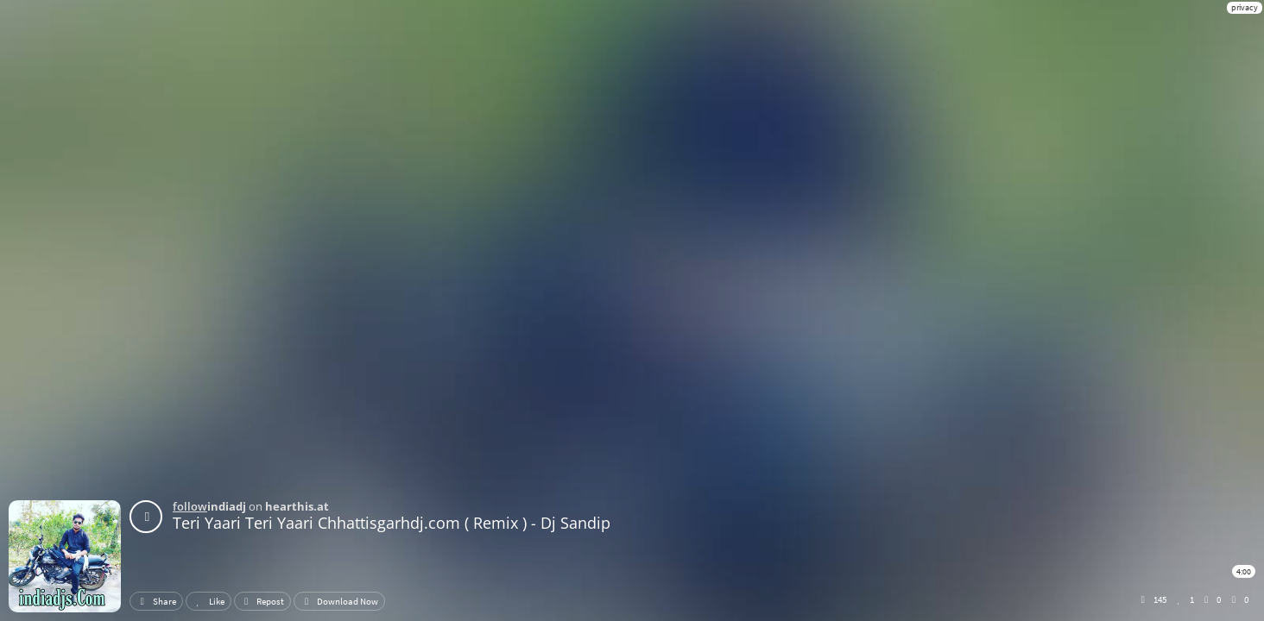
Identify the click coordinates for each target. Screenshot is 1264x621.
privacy (1244, 7)
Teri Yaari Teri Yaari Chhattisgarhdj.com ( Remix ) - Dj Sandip (391, 522)
